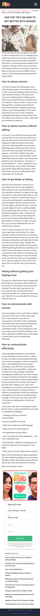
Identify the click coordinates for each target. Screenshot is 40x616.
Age (9, 515)
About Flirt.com (11, 610)
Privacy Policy (20, 610)
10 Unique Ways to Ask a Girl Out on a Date (19, 604)
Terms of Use (29, 610)
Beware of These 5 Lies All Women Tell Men (19, 600)
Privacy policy (12, 544)
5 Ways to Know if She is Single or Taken (18, 591)
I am (9, 508)
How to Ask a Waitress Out (14, 569)
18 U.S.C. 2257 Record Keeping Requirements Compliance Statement (20, 612)
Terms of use (11, 546)
